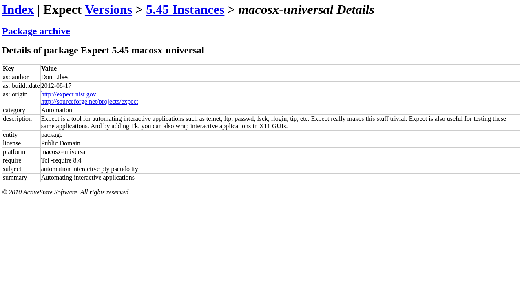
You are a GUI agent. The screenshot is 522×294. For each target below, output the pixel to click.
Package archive (36, 31)
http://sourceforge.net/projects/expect (89, 101)
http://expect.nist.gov (68, 94)
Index (18, 9)
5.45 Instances (185, 9)
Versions (108, 9)
